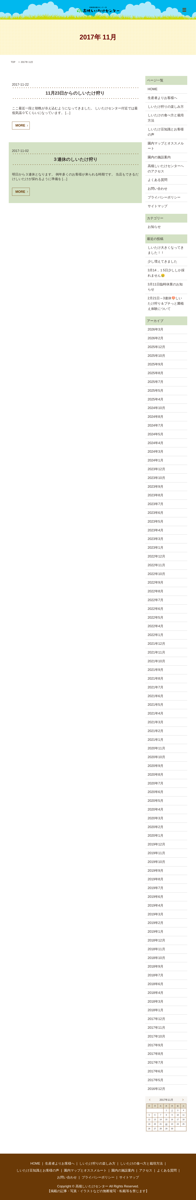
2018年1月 (155, 1010)
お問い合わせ (157, 188)
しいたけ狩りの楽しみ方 (166, 106)
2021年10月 (156, 661)
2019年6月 (155, 897)
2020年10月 (156, 757)
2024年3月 (155, 451)
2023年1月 (155, 547)
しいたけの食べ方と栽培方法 (166, 117)
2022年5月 (155, 617)
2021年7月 (155, 687)
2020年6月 (155, 792)
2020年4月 (155, 809)
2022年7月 (155, 600)
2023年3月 (155, 539)
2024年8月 (155, 417)
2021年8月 (155, 678)
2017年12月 (156, 1019)
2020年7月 (155, 783)
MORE (20, 125)
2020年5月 (155, 800)
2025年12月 (156, 347)
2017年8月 (155, 1054)
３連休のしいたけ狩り (75, 159)
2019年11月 (156, 853)
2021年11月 (156, 652)
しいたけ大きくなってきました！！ (166, 250)
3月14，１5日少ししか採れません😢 (166, 272)
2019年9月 (155, 870)
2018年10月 (156, 958)
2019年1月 (155, 931)
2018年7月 (155, 975)
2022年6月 (155, 609)
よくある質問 (157, 180)
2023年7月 (155, 504)
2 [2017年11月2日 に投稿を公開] (172, 1110)
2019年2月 (155, 923)
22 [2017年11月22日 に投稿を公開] (166, 1124)
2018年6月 (155, 984)
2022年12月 (156, 556)
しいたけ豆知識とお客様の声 (166, 131)
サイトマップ (157, 206)
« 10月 (150, 1099)
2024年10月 (156, 408)
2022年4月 (155, 626)
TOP (13, 62)
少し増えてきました (162, 261)
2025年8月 (155, 373)
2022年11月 (156, 565)
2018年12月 (156, 940)
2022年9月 (155, 582)
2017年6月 (155, 1071)
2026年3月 (155, 329)
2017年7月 (155, 1062)
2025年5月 (155, 390)
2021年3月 (155, 722)
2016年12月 (156, 1089)
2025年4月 (155, 399)
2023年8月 (155, 495)
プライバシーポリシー (164, 197)
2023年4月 (155, 530)
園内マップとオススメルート (166, 146)
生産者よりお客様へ (162, 98)
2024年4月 (155, 443)
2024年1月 (155, 460)
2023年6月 (155, 513)
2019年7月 (155, 888)
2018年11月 (156, 949)
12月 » (182, 1099)
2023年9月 (155, 486)
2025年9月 (155, 364)
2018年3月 (155, 1001)
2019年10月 (156, 862)
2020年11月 (156, 748)
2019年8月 (155, 879)
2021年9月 (155, 670)
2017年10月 (156, 1036)
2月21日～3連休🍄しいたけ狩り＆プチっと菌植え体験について (166, 303)
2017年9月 (155, 1045)
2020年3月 (155, 818)
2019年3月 (155, 914)
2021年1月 (155, 740)
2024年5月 (155, 434)
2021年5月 (155, 704)
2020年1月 (155, 835)
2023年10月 (156, 478)
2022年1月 (155, 635)
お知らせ (154, 227)
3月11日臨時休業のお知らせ (165, 286)
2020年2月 (155, 827)
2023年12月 (156, 469)
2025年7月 (155, 382)
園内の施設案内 (159, 157)
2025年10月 (156, 356)
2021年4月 (155, 713)
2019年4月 (155, 905)
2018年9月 (155, 966)
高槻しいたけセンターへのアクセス (166, 168)
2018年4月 (155, 993)
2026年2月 (155, 338)
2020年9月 (155, 766)
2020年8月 (155, 774)
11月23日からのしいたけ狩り (75, 93)
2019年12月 (156, 844)
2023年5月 (155, 521)
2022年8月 (155, 591)
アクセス (145, 1170)
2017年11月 (156, 1027)
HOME (153, 89)
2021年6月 (155, 696)
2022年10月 (156, 574)
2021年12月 (156, 643)
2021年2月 (155, 731)
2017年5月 (155, 1080)
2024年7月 (155, 425)
